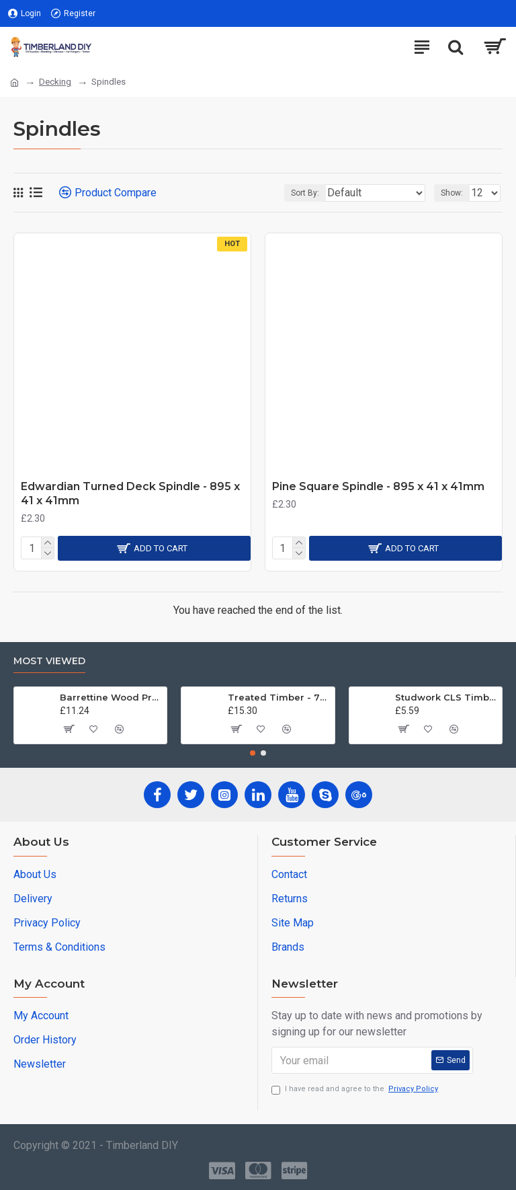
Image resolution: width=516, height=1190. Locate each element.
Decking (55, 82)
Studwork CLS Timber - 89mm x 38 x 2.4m (446, 697)
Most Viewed (49, 661)
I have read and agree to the (355, 1089)
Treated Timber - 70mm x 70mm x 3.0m (279, 697)
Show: (452, 193)
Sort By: (305, 193)
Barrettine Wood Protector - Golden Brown (111, 697)
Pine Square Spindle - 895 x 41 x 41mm (378, 486)
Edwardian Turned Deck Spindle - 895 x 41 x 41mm (130, 493)
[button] (252, 753)
